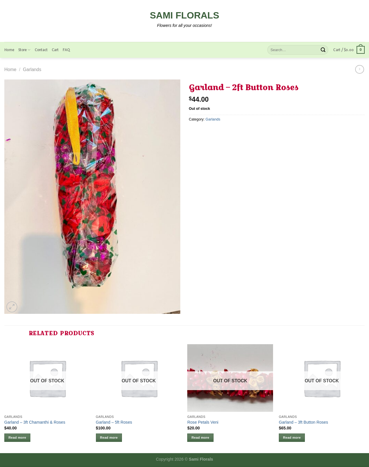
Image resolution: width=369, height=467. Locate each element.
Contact (41, 50)
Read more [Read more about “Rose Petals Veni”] (200, 437)
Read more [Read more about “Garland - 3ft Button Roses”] (292, 437)
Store (24, 50)
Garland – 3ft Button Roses (303, 422)
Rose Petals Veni (202, 422)
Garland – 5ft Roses (114, 422)
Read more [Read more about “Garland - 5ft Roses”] (109, 437)
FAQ (66, 50)
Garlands (32, 69)
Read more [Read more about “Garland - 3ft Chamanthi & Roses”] (17, 437)
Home (9, 50)
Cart (55, 50)
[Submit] (323, 50)
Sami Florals (184, 15)
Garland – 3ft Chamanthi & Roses (34, 422)
